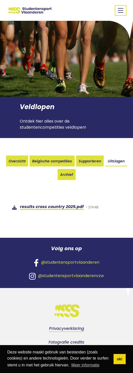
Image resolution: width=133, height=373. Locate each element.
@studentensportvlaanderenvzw (66, 276)
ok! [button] (119, 359)
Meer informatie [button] (85, 365)
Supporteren (90, 161)
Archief (66, 174)
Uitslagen (116, 161)
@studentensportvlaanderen (66, 262)
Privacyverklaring (66, 328)
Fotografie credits (66, 342)
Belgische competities (52, 161)
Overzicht (17, 161)
